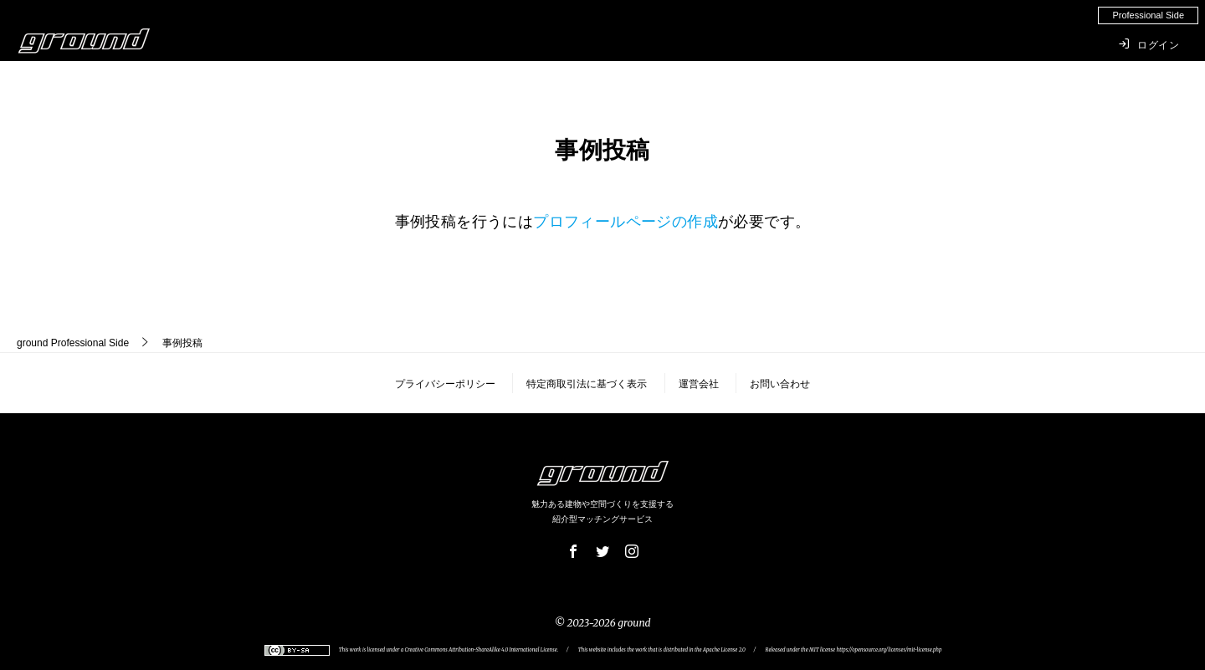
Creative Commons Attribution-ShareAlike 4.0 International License (481, 650)
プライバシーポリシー (445, 384)
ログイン (1149, 44)
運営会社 (699, 384)
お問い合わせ (780, 384)
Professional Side (73, 343)
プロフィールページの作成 (625, 221)
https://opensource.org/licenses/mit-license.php (888, 650)
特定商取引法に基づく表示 (586, 384)
